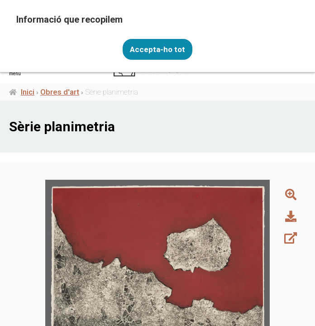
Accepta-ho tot (157, 48)
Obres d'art (59, 91)
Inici (27, 91)
